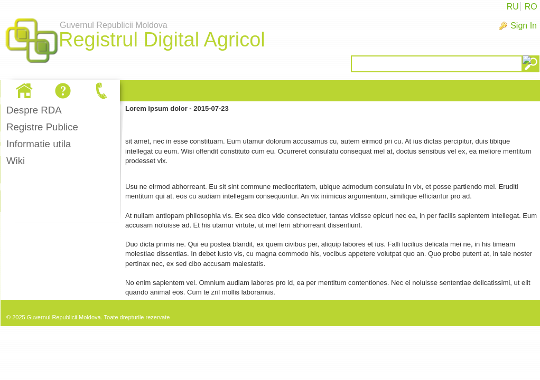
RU (513, 6)
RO (531, 6)
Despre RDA (34, 110)
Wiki (15, 160)
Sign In (523, 25)
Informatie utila (38, 143)
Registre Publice (42, 126)
